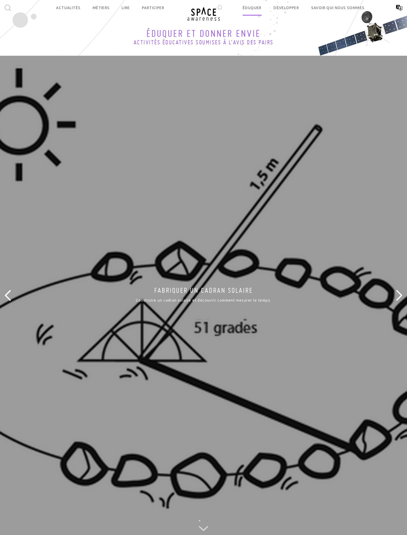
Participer (153, 8)
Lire (126, 8)
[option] (203, 295)
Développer (286, 8)
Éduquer (252, 8)
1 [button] (199, 520)
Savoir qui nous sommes (338, 8)
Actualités (68, 8)
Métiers (101, 8)
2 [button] (207, 520)
